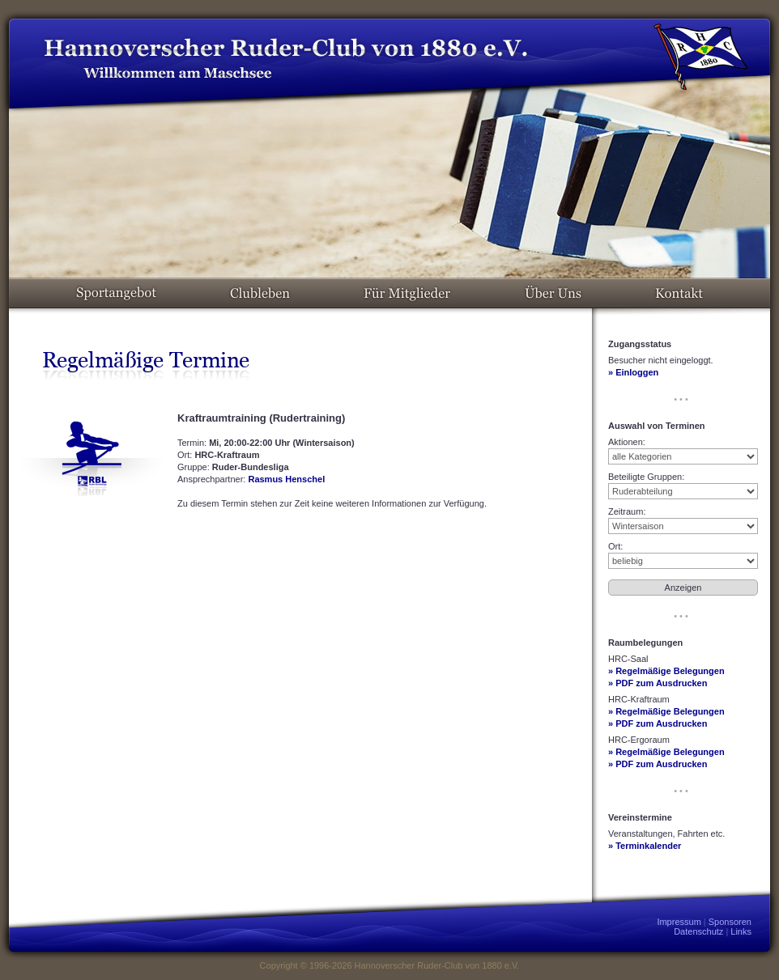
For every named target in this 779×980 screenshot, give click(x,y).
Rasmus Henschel (286, 479)
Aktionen (625, 442)
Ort (614, 546)
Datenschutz (698, 931)
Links (740, 931)
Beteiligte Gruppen (645, 477)
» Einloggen (633, 372)
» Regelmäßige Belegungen (666, 671)
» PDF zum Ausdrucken (657, 683)
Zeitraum (625, 511)
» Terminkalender (644, 846)
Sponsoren (730, 922)
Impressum (678, 922)
